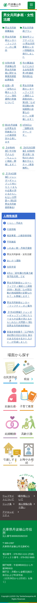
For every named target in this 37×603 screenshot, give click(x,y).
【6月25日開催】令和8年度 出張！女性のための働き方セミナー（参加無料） (28, 157)
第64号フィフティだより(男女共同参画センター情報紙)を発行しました (28, 47)
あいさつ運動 (14, 260)
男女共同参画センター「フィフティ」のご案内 (10, 44)
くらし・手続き (15, 223)
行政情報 (11, 229)
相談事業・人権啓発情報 (19, 235)
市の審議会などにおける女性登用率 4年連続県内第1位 (28, 70)
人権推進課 (10, 216)
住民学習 (11, 267)
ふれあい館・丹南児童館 (19, 248)
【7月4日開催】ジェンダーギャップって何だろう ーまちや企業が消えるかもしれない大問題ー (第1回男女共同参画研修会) (11, 190)
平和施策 (11, 241)
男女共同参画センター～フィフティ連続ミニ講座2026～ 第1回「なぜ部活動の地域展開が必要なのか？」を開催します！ (28, 102)
